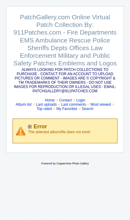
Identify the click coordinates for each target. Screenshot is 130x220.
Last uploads (46, 104)
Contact (65, 100)
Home (50, 100)
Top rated (44, 109)
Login (80, 100)
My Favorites (67, 109)
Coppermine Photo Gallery (72, 163)
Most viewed (101, 104)
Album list (23, 104)
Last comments (73, 104)
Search (87, 109)
